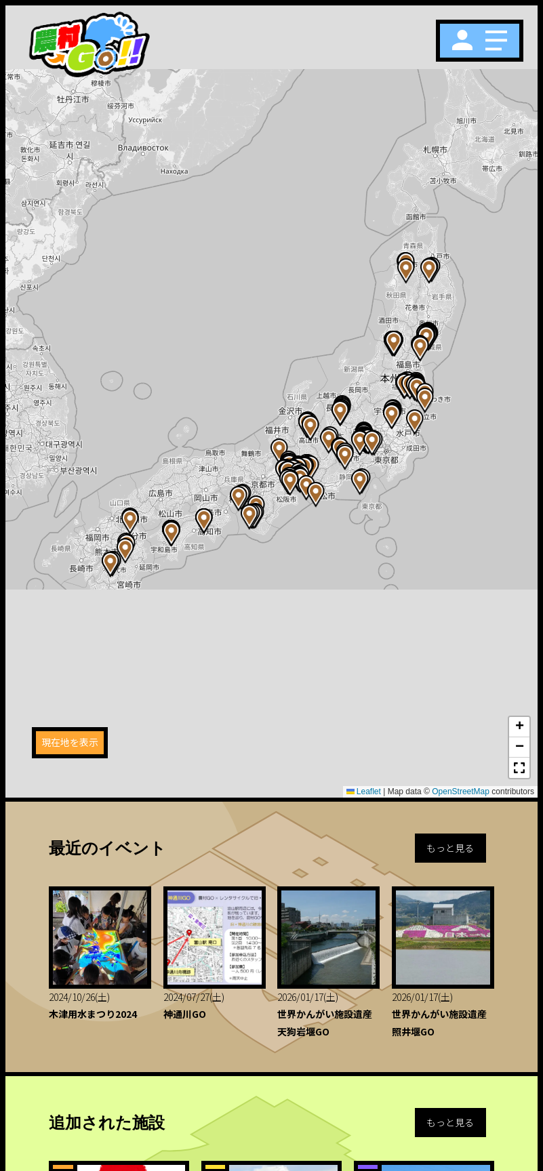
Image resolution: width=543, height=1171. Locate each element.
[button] (425, 400)
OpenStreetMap (460, 791)
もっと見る (450, 848)
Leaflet (363, 791)
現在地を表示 (69, 742)
